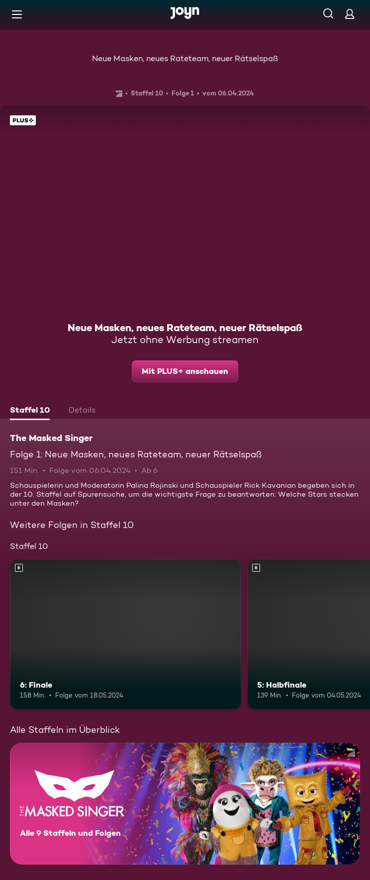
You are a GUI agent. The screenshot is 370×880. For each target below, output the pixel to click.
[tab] (30, 411)
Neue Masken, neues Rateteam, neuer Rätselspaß (185, 58)
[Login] (350, 13)
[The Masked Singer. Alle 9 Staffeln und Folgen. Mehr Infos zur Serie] (185, 804)
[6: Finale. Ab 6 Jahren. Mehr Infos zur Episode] (125, 634)
